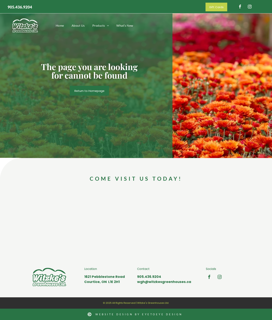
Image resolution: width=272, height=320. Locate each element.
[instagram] (250, 7)
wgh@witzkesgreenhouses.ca (164, 281)
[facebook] (240, 7)
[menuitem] (60, 25)
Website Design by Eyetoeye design (139, 314)
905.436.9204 (20, 7)
